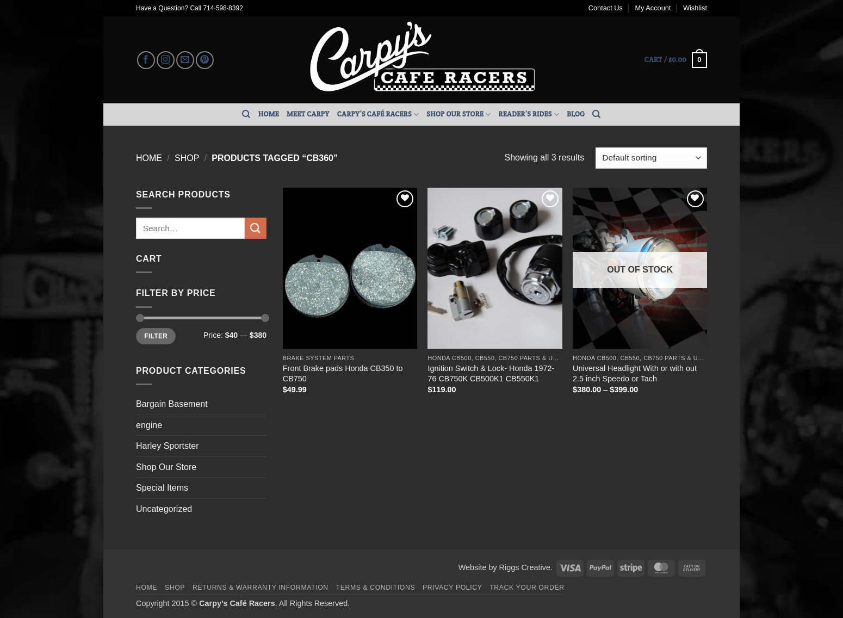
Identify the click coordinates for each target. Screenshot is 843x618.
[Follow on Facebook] (146, 60)
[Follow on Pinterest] (205, 60)
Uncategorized (164, 509)
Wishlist (695, 8)
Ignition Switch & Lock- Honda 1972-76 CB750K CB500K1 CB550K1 (490, 373)
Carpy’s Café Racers (378, 114)
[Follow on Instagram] (166, 60)
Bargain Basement (172, 404)
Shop (187, 158)
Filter (156, 336)
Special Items (162, 487)
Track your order (526, 587)
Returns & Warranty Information (260, 587)
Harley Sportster (167, 445)
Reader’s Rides (529, 114)
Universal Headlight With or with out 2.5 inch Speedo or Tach (635, 373)
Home (268, 114)
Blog (576, 114)
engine (149, 425)
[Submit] (255, 228)
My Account (653, 8)
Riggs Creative (524, 567)
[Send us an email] (185, 60)
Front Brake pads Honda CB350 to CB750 (343, 373)
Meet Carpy (308, 114)
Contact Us (605, 8)
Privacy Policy (452, 587)
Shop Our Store (458, 114)
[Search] (246, 114)
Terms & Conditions (376, 587)
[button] (675, 60)
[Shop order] (651, 158)
